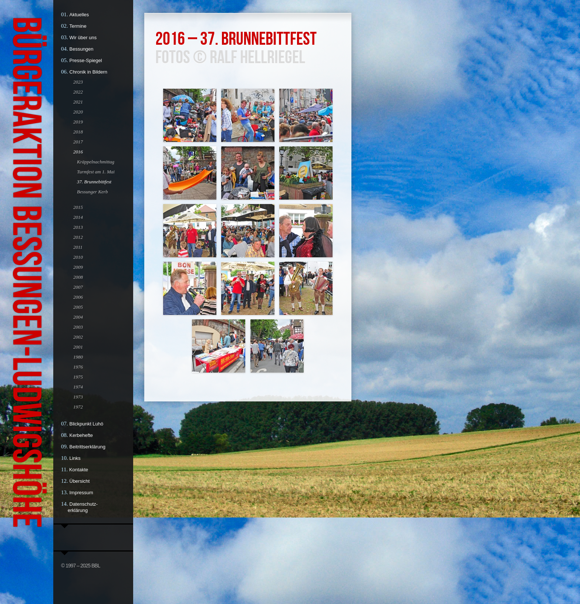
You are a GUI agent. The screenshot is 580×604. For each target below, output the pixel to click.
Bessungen (82, 49)
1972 (78, 407)
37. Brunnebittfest (94, 181)
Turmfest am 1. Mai (96, 171)
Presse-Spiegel (86, 60)
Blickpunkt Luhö (87, 424)
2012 (78, 237)
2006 (78, 297)
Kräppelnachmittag (95, 161)
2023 (78, 82)
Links (75, 458)
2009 (78, 267)
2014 (78, 217)
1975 (78, 377)
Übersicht (80, 481)
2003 (78, 327)
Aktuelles (79, 14)
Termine (78, 26)
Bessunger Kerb (92, 191)
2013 (78, 227)
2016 (78, 152)
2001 (78, 347)
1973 (78, 397)
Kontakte (78, 469)
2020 (78, 112)
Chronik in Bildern (89, 72)
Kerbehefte (81, 435)
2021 (78, 102)
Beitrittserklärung (88, 446)
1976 (78, 367)
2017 (78, 142)
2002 (78, 337)
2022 (78, 92)
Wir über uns (83, 37)
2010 (78, 257)
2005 (78, 307)
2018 (78, 132)
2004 (78, 317)
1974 (78, 387)
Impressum (81, 492)
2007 (78, 287)
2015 (78, 207)
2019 (78, 122)
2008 (78, 277)
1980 (78, 357)
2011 (77, 247)
